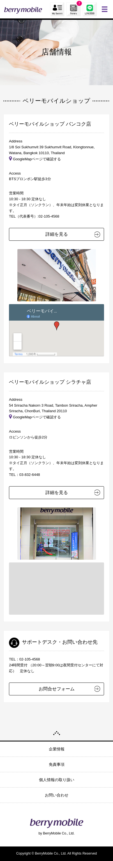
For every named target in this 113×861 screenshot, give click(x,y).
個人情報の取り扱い (56, 779)
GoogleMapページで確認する (35, 159)
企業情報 (56, 749)
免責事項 (56, 764)
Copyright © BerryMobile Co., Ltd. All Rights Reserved (56, 853)
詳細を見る (56, 234)
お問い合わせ (56, 795)
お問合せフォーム (57, 688)
